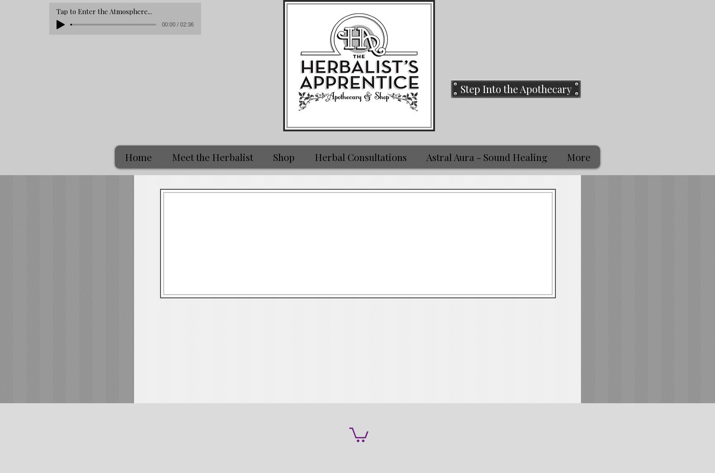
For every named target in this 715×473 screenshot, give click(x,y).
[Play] (61, 24)
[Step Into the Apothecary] (516, 89)
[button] (358, 434)
